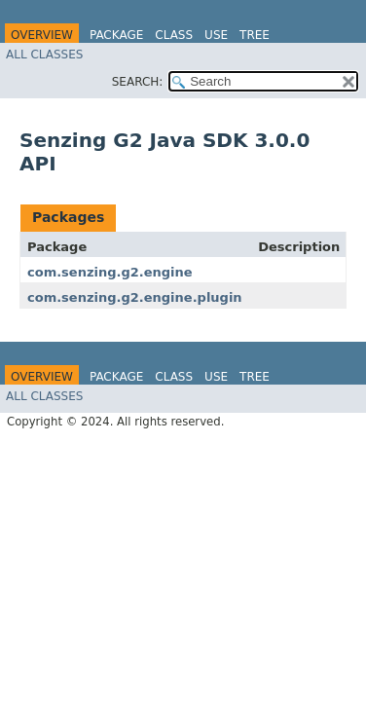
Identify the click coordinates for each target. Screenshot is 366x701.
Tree (254, 35)
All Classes (44, 54)
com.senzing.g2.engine (110, 272)
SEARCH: (138, 82)
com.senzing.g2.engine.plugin (134, 297)
